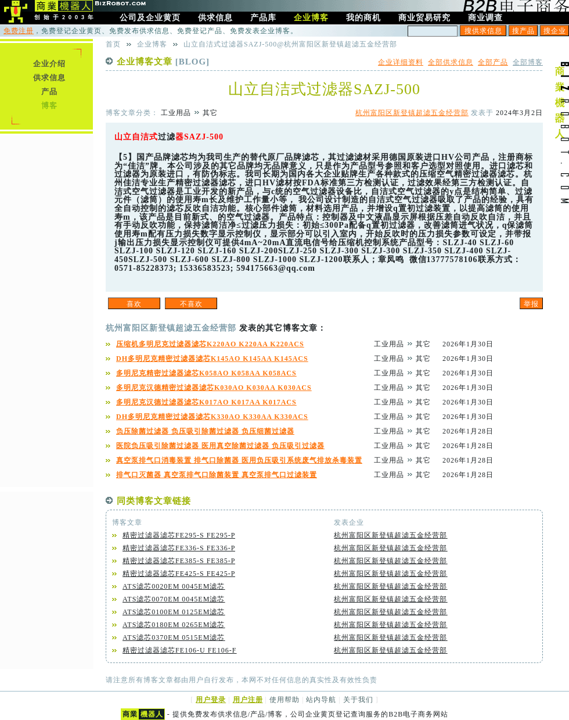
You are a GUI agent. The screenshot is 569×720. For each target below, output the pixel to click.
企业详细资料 (400, 62)
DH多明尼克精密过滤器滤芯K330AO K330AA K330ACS (212, 417)
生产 (232, 157)
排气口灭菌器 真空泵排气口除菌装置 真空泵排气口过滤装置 (216, 475)
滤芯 (180, 157)
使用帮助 (284, 700)
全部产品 (493, 62)
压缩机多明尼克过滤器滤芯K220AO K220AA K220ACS (210, 344)
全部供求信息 (450, 62)
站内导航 (321, 700)
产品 (49, 91)
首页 (113, 44)
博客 (49, 105)
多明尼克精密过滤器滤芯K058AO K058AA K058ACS (206, 373)
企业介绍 (49, 63)
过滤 (166, 136)
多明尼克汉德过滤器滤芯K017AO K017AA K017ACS (206, 402)
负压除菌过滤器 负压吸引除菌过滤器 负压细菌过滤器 (205, 431)
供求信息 (49, 77)
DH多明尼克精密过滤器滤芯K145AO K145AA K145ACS (212, 358)
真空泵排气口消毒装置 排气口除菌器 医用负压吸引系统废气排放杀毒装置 (239, 460)
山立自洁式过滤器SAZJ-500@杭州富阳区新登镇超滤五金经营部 (290, 44)
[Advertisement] (46, 309)
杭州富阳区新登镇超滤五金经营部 (412, 113)
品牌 (162, 157)
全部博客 (528, 62)
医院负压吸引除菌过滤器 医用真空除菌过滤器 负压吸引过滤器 (220, 446)
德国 (397, 157)
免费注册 (18, 31)
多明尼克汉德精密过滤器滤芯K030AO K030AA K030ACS (214, 388)
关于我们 (358, 700)
